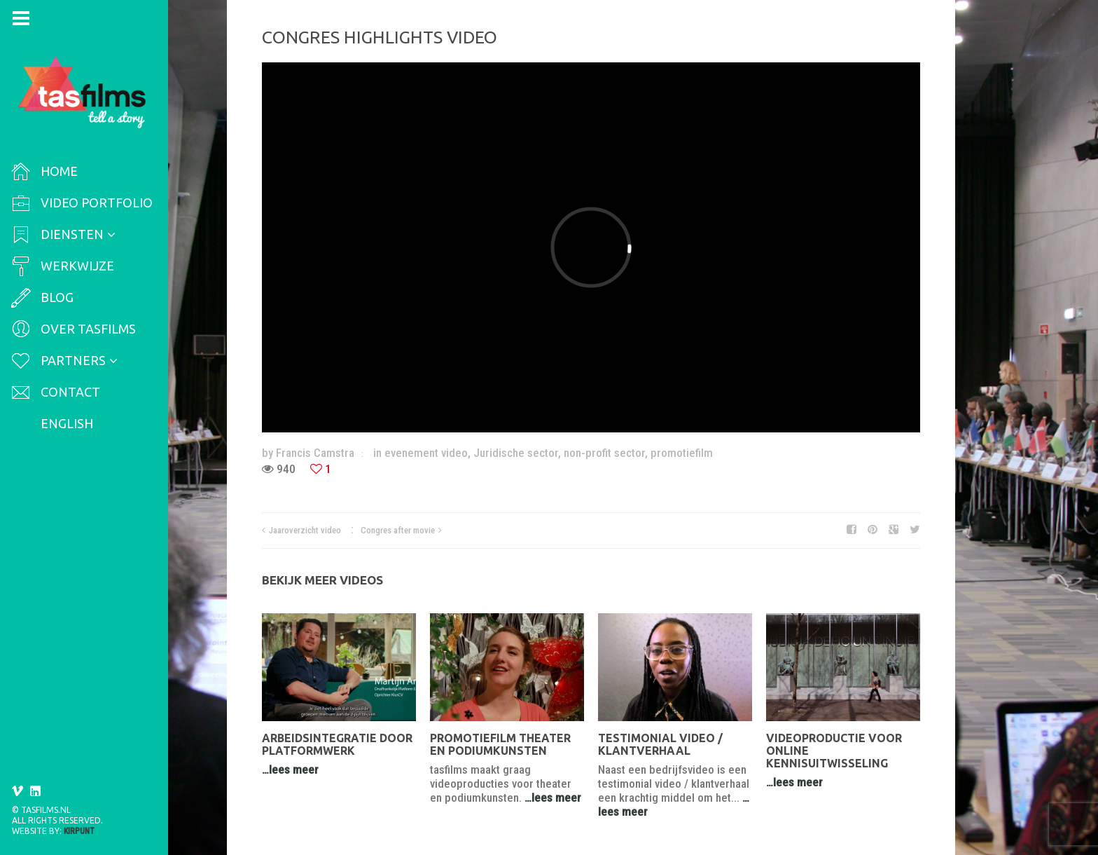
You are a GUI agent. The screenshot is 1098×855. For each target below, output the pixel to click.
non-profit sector (604, 453)
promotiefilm (682, 453)
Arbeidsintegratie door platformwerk (337, 744)
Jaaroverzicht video (305, 530)
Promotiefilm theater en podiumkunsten (500, 744)
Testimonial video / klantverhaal (660, 744)
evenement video (426, 453)
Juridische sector (515, 453)
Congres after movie (398, 530)
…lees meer (290, 769)
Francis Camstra (315, 453)
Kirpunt (79, 831)
